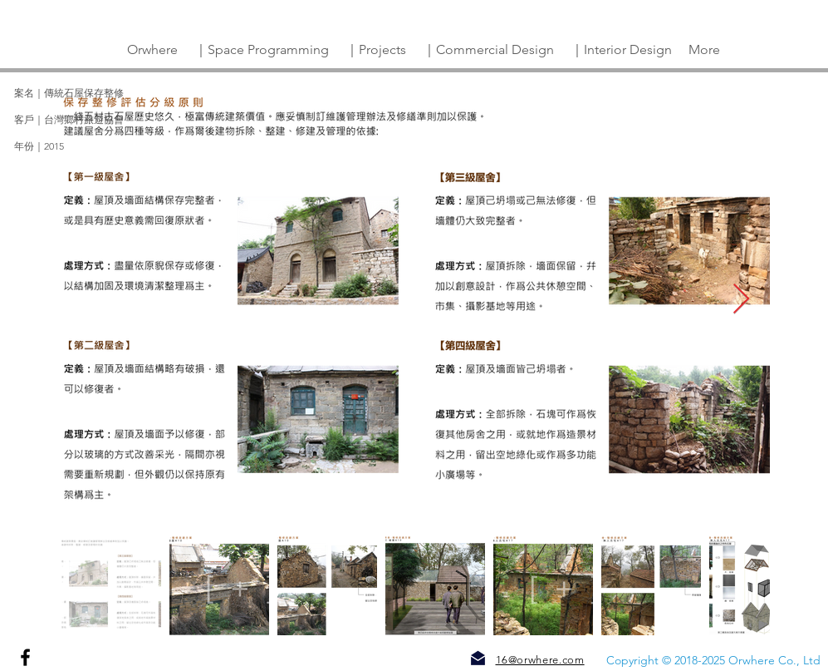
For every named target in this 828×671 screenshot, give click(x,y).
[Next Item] (741, 300)
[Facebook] (25, 657)
